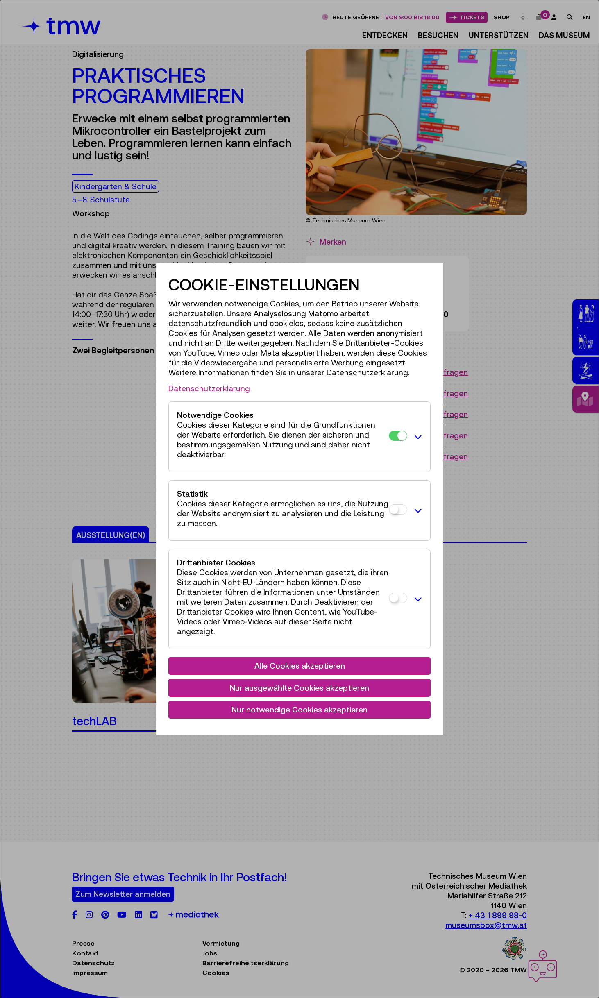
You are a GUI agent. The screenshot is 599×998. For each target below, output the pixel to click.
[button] (416, 437)
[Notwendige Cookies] (398, 436)
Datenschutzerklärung (209, 388)
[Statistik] (398, 509)
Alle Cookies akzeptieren (299, 665)
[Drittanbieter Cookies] (398, 598)
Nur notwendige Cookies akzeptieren (299, 709)
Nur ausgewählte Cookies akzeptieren (299, 687)
